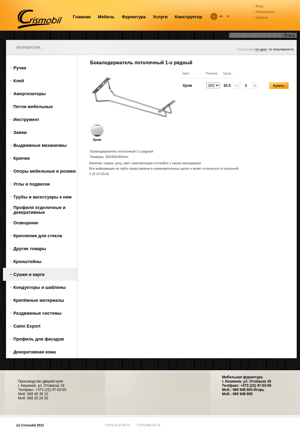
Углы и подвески (32, 184)
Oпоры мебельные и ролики (45, 171)
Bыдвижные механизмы (40, 145)
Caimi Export (27, 326)
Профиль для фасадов (39, 339)
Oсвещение (26, 222)
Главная (82, 16)
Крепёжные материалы (39, 300)
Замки (20, 132)
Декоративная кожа (35, 352)
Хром (97, 137)
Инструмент (26, 119)
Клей (19, 80)
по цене (261, 49)
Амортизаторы (30, 93)
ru (214, 16)
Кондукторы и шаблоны (40, 287)
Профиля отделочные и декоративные (40, 210)
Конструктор (188, 16)
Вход (259, 6)
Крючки (22, 158)
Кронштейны (28, 261)
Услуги (160, 16)
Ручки (20, 67)
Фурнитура (134, 16)
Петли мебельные (33, 106)
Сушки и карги (29, 274)
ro (228, 16)
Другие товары (30, 248)
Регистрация (265, 12)
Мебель (106, 16)
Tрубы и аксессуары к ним (43, 197)
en (221, 16)
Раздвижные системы (38, 313)
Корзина (262, 17)
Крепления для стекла (38, 235)
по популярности (280, 49)
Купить (278, 85)
